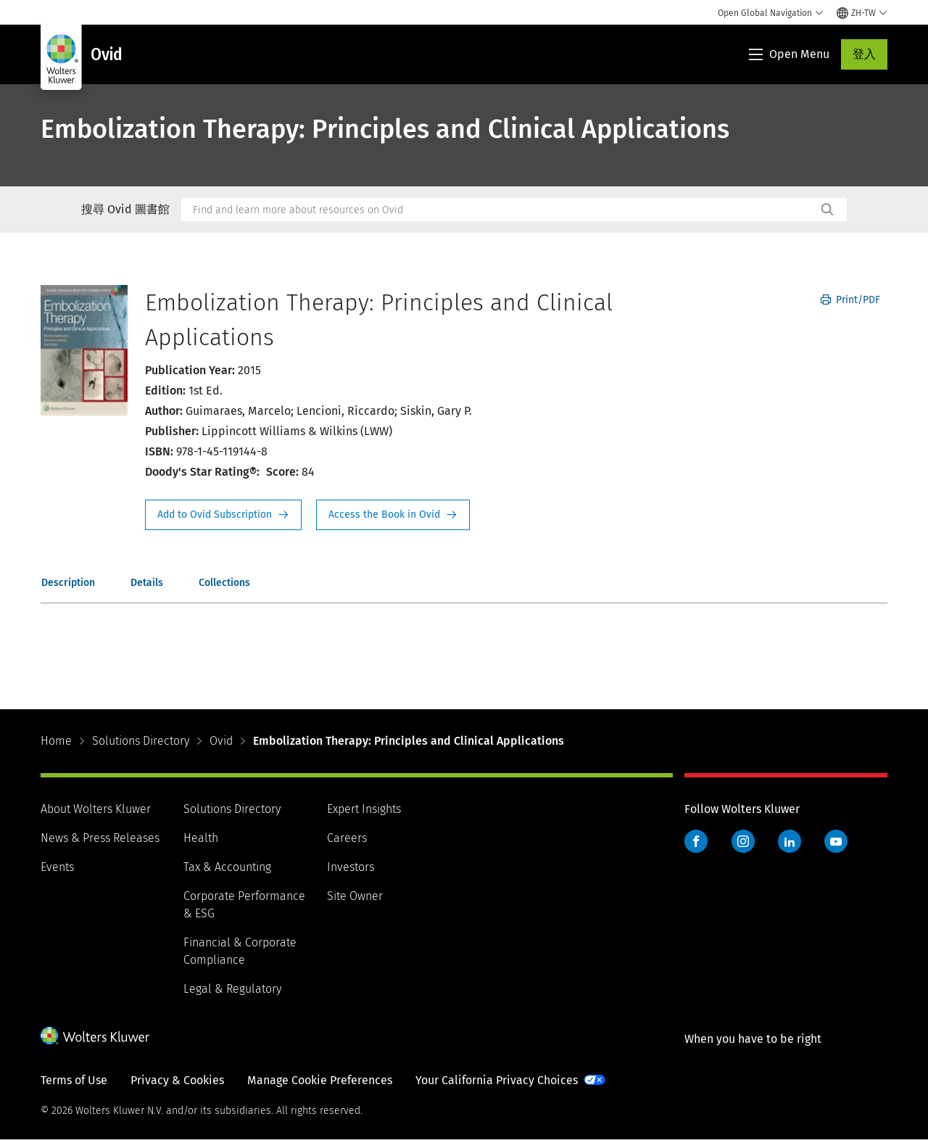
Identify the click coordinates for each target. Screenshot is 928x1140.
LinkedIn (789, 841)
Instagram (743, 841)
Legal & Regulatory (232, 989)
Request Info (223, 514)
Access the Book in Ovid (393, 514)
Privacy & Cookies (177, 1080)
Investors (350, 867)
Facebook (696, 841)
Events (57, 867)
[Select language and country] (862, 13)
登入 (864, 54)
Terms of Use (74, 1080)
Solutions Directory (140, 741)
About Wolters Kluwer (96, 809)
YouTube (836, 841)
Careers (347, 838)
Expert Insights (364, 809)
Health (200, 838)
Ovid (221, 741)
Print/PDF (850, 300)
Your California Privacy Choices (496, 1080)
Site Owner (355, 896)
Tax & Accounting (227, 867)
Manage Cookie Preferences (319, 1080)
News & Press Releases (100, 838)
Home (56, 741)
